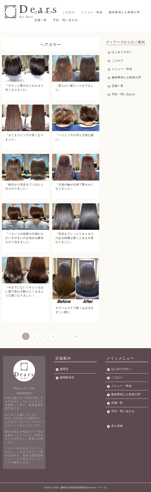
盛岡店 (64, 369)
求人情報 (117, 425)
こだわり (68, 12)
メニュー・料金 (92, 12)
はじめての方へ (45, 12)
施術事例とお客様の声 (124, 12)
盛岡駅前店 (67, 377)
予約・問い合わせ (65, 20)
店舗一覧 (40, 20)
